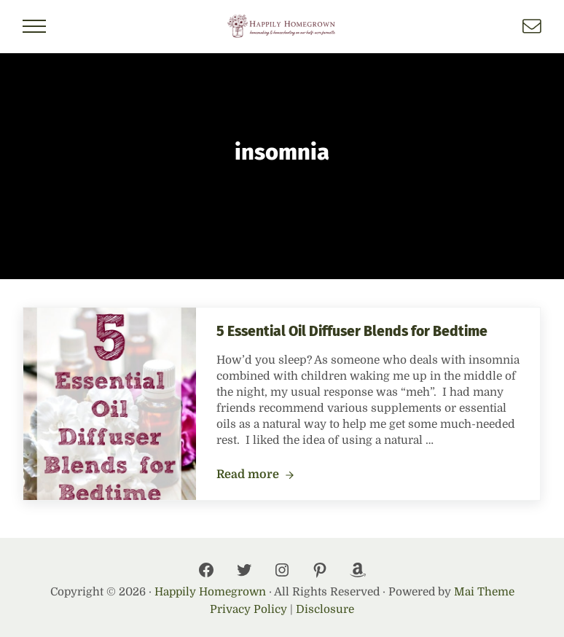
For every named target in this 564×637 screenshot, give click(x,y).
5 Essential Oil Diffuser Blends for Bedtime (351, 331)
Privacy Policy (248, 609)
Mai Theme (484, 591)
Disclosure (325, 609)
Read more (255, 475)
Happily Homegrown (210, 591)
